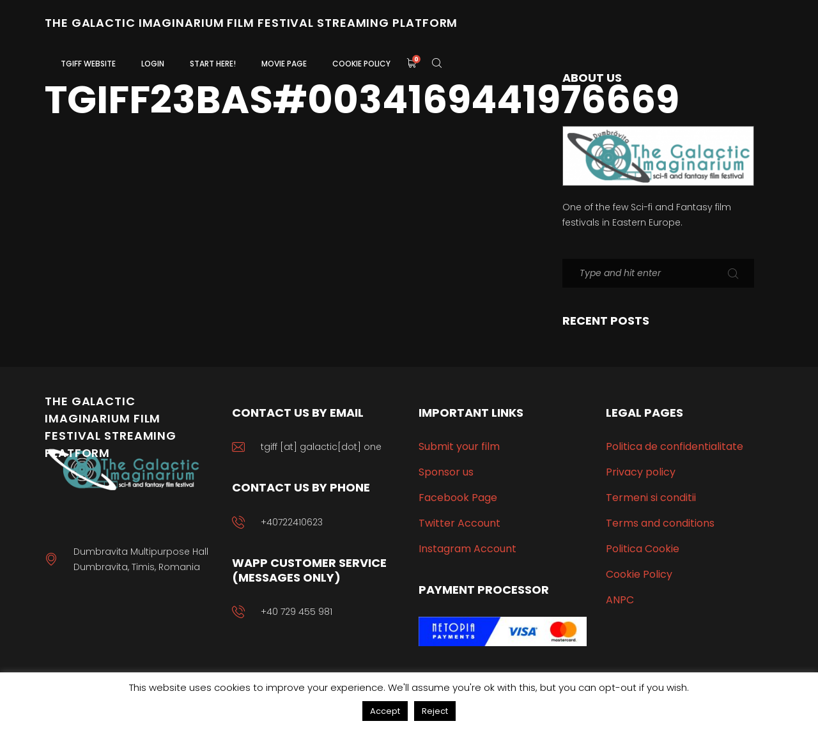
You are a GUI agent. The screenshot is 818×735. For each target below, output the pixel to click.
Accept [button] (385, 711)
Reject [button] (435, 711)
